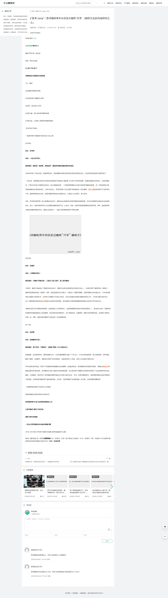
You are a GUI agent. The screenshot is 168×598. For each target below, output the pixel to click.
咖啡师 (42, 301)
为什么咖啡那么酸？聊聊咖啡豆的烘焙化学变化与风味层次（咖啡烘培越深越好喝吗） (90, 462)
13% (165, 536)
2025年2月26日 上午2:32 (38, 559)
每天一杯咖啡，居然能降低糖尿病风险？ (131, 16)
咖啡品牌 (144, 3)
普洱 (28, 46)
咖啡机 (151, 3)
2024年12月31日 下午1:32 (39, 576)
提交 (107, 541)
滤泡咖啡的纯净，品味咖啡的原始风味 (130, 29)
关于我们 (67, 593)
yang (43, 11)
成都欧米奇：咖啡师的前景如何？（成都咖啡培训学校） (42, 462)
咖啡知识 (119, 3)
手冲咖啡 (127, 3)
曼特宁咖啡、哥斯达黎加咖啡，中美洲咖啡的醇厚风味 (135, 22)
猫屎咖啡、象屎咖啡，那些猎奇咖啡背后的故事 (133, 19)
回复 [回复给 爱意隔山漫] (49, 576)
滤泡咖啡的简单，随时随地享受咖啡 (130, 26)
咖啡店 (106, 366)
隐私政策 (83, 593)
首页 (33, 11)
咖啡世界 (159, 3)
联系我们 (75, 593)
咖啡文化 (110, 3)
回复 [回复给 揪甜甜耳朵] (48, 559)
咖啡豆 (90, 189)
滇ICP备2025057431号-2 (95, 593)
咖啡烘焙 (135, 3)
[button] (111, 486)
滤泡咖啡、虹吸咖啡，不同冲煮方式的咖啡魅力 (133, 32)
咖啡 (31, 46)
